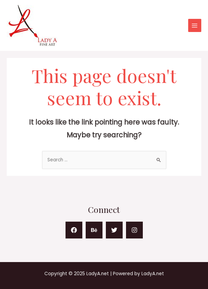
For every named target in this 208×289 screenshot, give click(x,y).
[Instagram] (134, 230)
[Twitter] (114, 230)
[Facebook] (74, 230)
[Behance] (94, 230)
